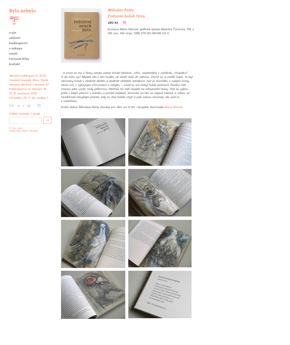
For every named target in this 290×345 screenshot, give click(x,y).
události (15, 38)
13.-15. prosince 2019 (23, 93)
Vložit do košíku (140, 23)
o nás (12, 32)
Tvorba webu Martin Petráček (23, 130)
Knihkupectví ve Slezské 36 (28, 89)
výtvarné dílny (19, 59)
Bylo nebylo (22, 10)
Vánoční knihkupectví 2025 (27, 76)
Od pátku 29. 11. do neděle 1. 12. (31, 98)
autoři (13, 53)
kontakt (14, 64)
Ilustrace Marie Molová (123, 29)
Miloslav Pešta (121, 10)
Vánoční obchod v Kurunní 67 (29, 84)
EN (11, 105)
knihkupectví (18, 43)
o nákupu (15, 48)
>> (47, 120)
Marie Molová (173, 107)
